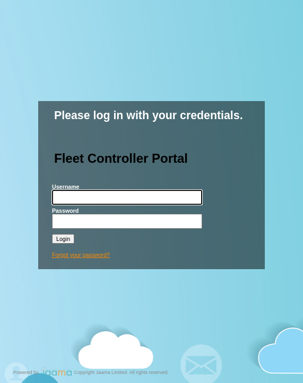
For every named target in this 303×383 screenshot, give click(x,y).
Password (65, 210)
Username (66, 187)
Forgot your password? (81, 255)
